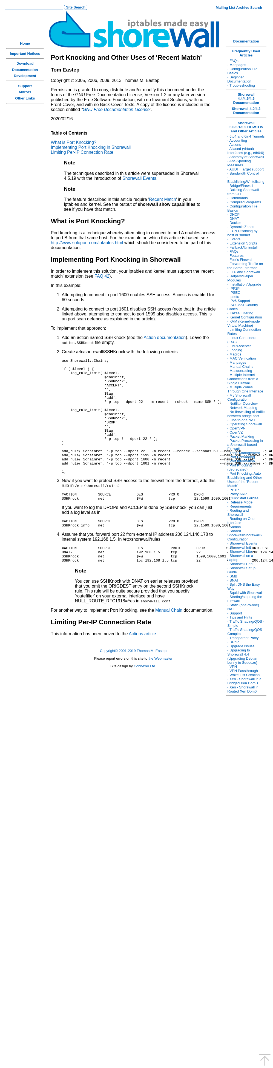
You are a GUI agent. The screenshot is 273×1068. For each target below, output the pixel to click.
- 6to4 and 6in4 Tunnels (246, 136)
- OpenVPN (236, 428)
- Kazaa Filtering (240, 313)
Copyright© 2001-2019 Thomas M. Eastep (133, 680)
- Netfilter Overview (242, 403)
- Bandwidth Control (242, 173)
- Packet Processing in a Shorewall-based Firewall (245, 444)
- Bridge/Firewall (240, 186)
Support (25, 86)
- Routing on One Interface (240, 521)
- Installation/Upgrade (244, 284)
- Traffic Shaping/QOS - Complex (245, 632)
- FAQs (232, 61)
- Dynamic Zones (240, 227)
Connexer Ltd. (145, 696)
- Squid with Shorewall (245, 593)
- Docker (234, 223)
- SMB (232, 576)
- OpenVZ (235, 432)
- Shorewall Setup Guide (241, 570)
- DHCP (233, 214)
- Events (233, 239)
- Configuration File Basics (242, 71)
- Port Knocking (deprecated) (239, 467)
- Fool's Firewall (239, 260)
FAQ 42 (101, 276)
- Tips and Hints (239, 617)
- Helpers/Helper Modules (240, 278)
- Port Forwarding (241, 457)
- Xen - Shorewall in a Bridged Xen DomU (244, 681)
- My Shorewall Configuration (239, 397)
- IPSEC (233, 293)
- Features (235, 256)
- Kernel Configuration (244, 317)
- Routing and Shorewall (238, 512)
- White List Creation (243, 675)
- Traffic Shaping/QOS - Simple (245, 623)
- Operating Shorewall (244, 424)
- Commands (237, 198)
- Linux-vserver (239, 346)
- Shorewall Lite (239, 551)
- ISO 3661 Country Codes (242, 307)
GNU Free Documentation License (116, 109)
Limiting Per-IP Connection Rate (82, 152)
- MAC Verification (241, 358)
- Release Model (240, 502)
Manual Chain (168, 639)
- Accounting (237, 140)
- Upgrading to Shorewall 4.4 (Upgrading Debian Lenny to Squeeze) (242, 656)
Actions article (142, 663)
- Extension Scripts (242, 243)
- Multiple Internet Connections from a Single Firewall (242, 379)
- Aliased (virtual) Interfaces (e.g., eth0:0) (245, 151)
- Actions (234, 145)
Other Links (25, 98)
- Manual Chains (240, 366)
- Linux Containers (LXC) (241, 340)
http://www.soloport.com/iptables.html (87, 242)
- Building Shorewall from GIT (243, 192)
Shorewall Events (139, 178)
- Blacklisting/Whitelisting (245, 179)
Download (24, 63)
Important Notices (25, 54)
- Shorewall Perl (239, 564)
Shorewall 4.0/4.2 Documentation (246, 111)
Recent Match (162, 199)
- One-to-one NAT (241, 420)
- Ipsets (233, 297)
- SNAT (233, 580)
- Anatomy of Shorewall (245, 157)
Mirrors (25, 92)
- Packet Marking (240, 436)
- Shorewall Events (242, 543)
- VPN (232, 667)
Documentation (25, 70)
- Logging (234, 350)
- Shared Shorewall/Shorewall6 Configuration (244, 535)
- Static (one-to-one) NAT (243, 607)
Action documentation (164, 337)
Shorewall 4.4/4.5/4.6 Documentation (246, 98)
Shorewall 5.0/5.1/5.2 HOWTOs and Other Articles (246, 127)
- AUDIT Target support (245, 169)
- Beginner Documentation (239, 79)
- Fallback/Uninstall (242, 247)
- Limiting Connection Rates (244, 331)
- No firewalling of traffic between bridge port (246, 414)
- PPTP (233, 490)
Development (25, 76)
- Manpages (236, 65)
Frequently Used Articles (246, 53)
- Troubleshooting (241, 85)
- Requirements (239, 506)
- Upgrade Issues (240, 646)
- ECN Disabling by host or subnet (242, 233)
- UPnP (233, 642)
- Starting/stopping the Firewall (244, 599)
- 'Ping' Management (243, 453)
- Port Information (241, 461)
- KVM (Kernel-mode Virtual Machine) (243, 323)
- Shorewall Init (239, 547)
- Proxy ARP (237, 494)
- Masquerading (239, 371)
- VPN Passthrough (242, 671)
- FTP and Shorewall (243, 272)
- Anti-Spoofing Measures (239, 163)
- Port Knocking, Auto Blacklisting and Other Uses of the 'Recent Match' (244, 479)
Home (25, 43)
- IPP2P (233, 288)
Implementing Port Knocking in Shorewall (91, 147)
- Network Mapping (242, 408)
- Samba (234, 527)
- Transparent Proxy (242, 638)
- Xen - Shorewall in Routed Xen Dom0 (242, 689)
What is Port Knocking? (73, 142)
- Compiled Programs (244, 202)
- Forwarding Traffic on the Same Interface (245, 266)
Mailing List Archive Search (239, 7)
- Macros (234, 354)
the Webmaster (160, 688)
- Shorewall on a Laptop (240, 558)
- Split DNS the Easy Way (243, 586)
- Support (234, 613)
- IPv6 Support (238, 301)
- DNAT (233, 219)
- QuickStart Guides (242, 498)
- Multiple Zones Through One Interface (245, 389)
